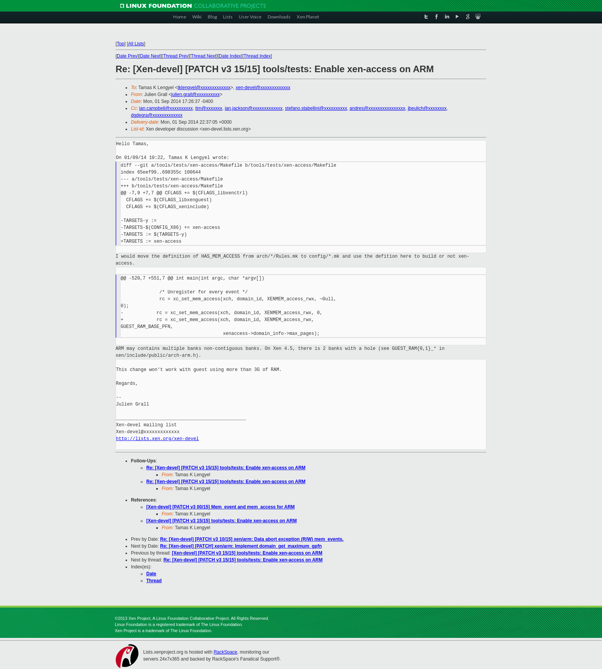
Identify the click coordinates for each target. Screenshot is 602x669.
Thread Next (203, 56)
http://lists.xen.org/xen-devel (157, 439)
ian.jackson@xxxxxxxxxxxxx (253, 108)
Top (120, 43)
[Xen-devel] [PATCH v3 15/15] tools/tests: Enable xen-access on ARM (221, 520)
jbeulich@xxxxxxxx (427, 108)
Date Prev (127, 56)
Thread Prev (175, 56)
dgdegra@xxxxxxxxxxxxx (156, 115)
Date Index (230, 56)
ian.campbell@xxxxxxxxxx (166, 108)
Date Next (150, 56)
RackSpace (225, 652)
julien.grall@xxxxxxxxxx (195, 94)
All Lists (136, 43)
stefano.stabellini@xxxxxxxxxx (316, 108)
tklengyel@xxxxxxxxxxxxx (204, 87)
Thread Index (257, 56)
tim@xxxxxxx (208, 108)
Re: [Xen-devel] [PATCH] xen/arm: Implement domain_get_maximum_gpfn (241, 546)
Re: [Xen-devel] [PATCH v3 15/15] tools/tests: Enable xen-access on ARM (226, 467)
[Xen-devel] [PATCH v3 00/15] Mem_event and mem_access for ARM (220, 507)
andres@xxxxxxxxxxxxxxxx (377, 108)
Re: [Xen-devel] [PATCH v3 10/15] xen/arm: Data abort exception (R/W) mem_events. (252, 539)
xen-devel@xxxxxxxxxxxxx (263, 87)
